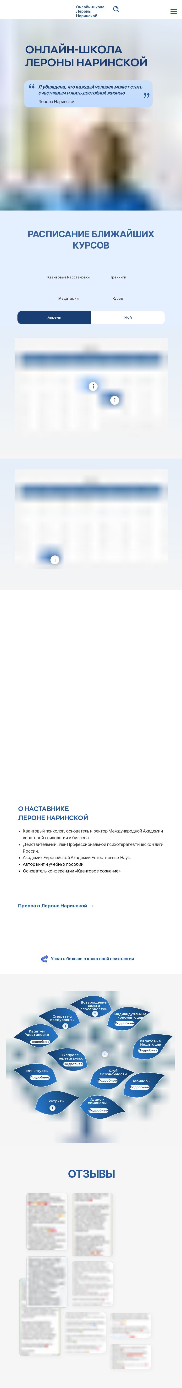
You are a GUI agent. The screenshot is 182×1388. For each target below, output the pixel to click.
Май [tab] (128, 317)
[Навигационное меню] (174, 11)
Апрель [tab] (54, 317)
